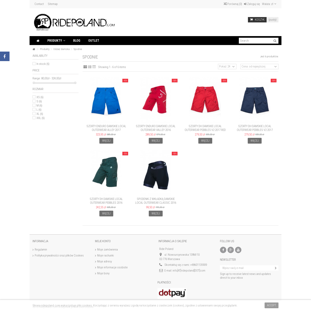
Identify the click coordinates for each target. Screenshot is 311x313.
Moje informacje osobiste (112, 267)
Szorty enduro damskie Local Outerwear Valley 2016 (156, 128)
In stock (42, 64)
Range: (37, 78)
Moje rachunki (105, 255)
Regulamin (41, 249)
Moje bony (103, 273)
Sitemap (53, 4)
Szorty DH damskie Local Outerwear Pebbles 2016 (106, 201)
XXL (40, 118)
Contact (39, 4)
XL (39, 114)
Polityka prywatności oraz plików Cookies (59, 255)
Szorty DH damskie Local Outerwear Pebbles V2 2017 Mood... (255, 129)
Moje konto (103, 241)
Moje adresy (104, 261)
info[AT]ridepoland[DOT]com (189, 270)
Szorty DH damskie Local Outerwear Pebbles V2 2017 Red (205, 128)
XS (39, 97)
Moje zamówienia (107, 249)
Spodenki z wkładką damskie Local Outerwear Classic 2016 (155, 201)
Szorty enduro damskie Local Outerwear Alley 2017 (106, 128)
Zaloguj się (252, 4)
